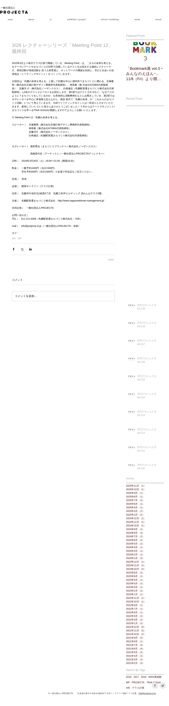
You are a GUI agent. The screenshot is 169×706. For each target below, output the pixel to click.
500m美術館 (155, 676)
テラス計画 (138, 687)
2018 (143, 676)
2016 (128, 676)
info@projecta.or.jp (147, 693)
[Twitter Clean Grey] (163, 685)
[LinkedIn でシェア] (30, 249)
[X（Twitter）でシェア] (22, 249)
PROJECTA (138, 682)
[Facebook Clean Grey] (155, 685)
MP (20, 238)
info (14, 238)
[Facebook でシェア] (13, 249)
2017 (136, 676)
